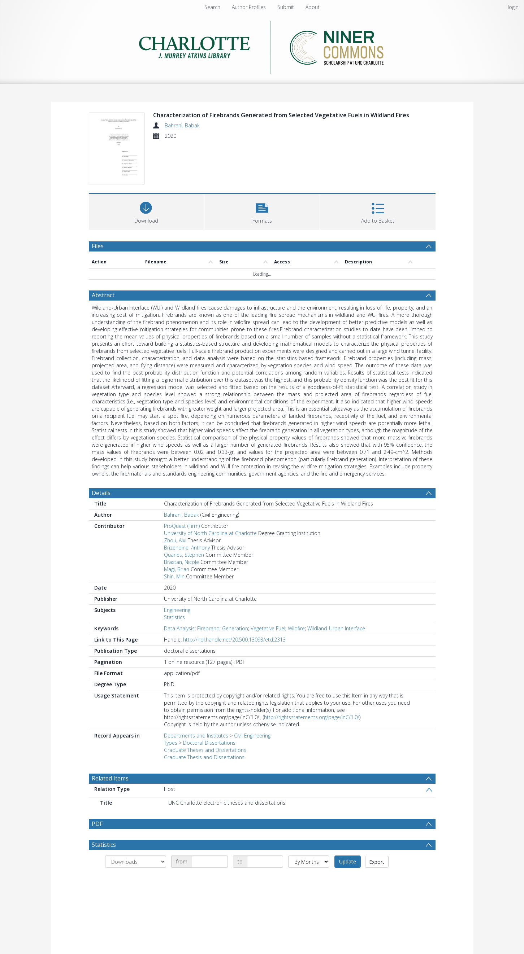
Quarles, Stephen (184, 554)
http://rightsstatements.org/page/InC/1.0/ (311, 717)
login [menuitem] (513, 7)
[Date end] (265, 861)
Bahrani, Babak (182, 125)
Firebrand (208, 628)
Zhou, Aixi (175, 540)
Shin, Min (174, 576)
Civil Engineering (252, 735)
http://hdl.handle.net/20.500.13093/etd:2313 (234, 639)
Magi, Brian (176, 569)
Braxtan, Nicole (181, 562)
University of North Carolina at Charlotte (210, 533)
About (313, 7)
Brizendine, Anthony (187, 547)
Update (347, 861)
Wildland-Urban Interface (336, 628)
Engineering (177, 610)
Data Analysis (179, 628)
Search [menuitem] (212, 7)
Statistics (174, 617)
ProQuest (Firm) (182, 525)
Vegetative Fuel (268, 628)
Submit (285, 7)
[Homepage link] (262, 45)
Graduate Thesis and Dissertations (204, 757)
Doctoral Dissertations (209, 742)
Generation (235, 628)
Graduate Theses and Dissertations (205, 750)
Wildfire (296, 628)
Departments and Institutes (196, 735)
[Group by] (135, 861)
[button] (262, 211)
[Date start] (210, 861)
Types (170, 742)
